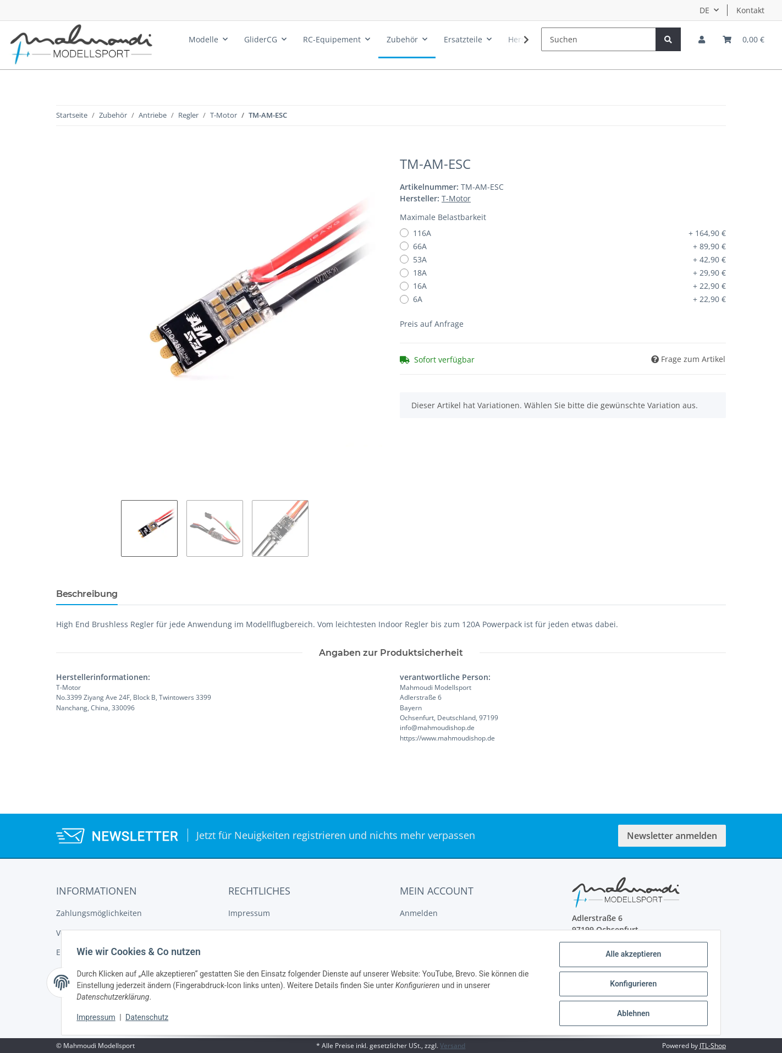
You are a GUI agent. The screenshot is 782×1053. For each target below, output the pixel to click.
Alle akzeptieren (630, 956)
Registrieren (422, 933)
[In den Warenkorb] (65, 150)
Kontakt (750, 10)
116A (569, 233)
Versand (452, 1045)
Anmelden (419, 913)
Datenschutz (149, 1018)
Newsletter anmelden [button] (672, 836)
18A (569, 272)
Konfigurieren (630, 985)
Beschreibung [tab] (87, 594)
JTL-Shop (713, 1045)
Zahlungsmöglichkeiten (99, 913)
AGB (236, 933)
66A (569, 246)
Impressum (249, 913)
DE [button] (704, 10)
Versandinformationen (97, 933)
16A (569, 286)
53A (569, 259)
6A (569, 299)
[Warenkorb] (743, 39)
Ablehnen (630, 1014)
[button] (702, 39)
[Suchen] (598, 39)
